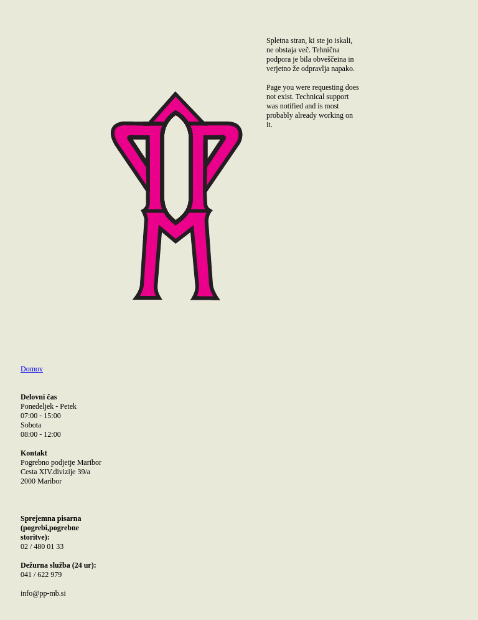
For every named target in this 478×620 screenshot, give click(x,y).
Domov (32, 369)
